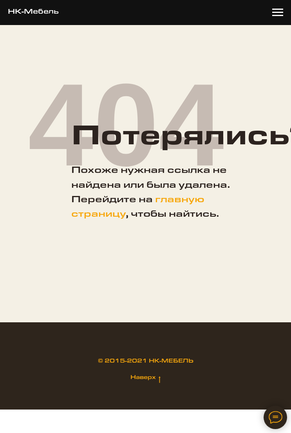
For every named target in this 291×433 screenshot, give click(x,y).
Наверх (145, 378)
